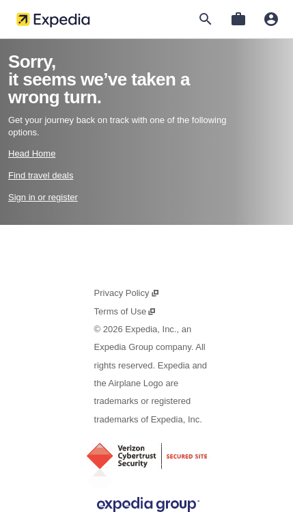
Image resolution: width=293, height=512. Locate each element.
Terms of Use (125, 311)
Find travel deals (40, 175)
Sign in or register (43, 197)
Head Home (31, 153)
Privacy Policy (127, 293)
